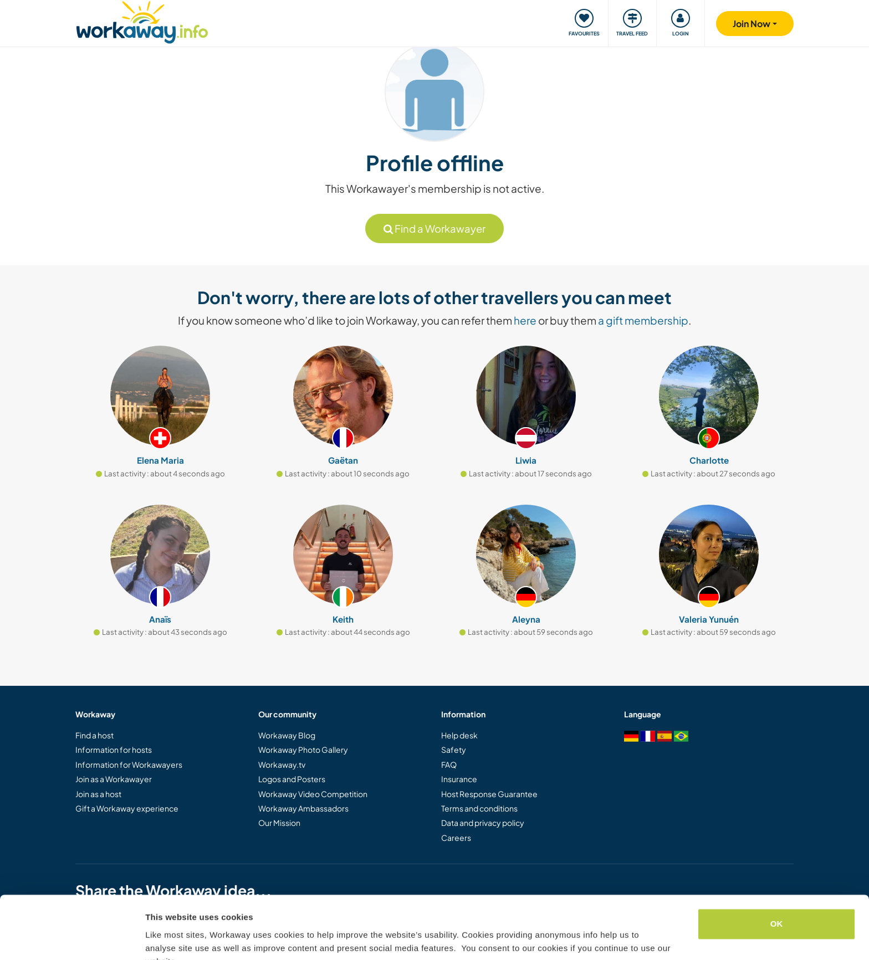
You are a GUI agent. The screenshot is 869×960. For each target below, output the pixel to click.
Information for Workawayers (128, 764)
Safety (453, 749)
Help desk (459, 735)
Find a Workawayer (434, 228)
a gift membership (643, 320)
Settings (161, 938)
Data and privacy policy (482, 823)
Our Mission (279, 823)
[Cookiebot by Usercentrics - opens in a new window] (71, 938)
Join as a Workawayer (113, 779)
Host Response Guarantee (489, 794)
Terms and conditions (479, 808)
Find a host (94, 735)
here (525, 320)
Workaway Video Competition (312, 794)
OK (776, 870)
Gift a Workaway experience (126, 808)
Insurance (459, 779)
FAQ (449, 764)
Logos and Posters (291, 779)
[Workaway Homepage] (142, 21)
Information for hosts (113, 749)
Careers (456, 838)
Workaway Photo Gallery (303, 749)
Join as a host (98, 794)
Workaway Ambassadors (303, 808)
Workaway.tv (281, 764)
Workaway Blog (286, 735)
